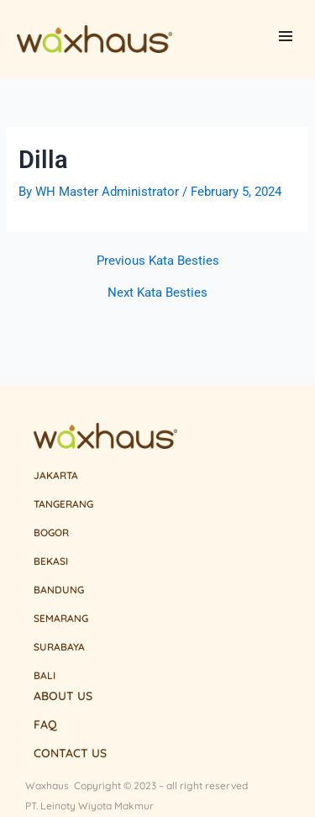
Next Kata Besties (157, 293)
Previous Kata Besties (158, 261)
